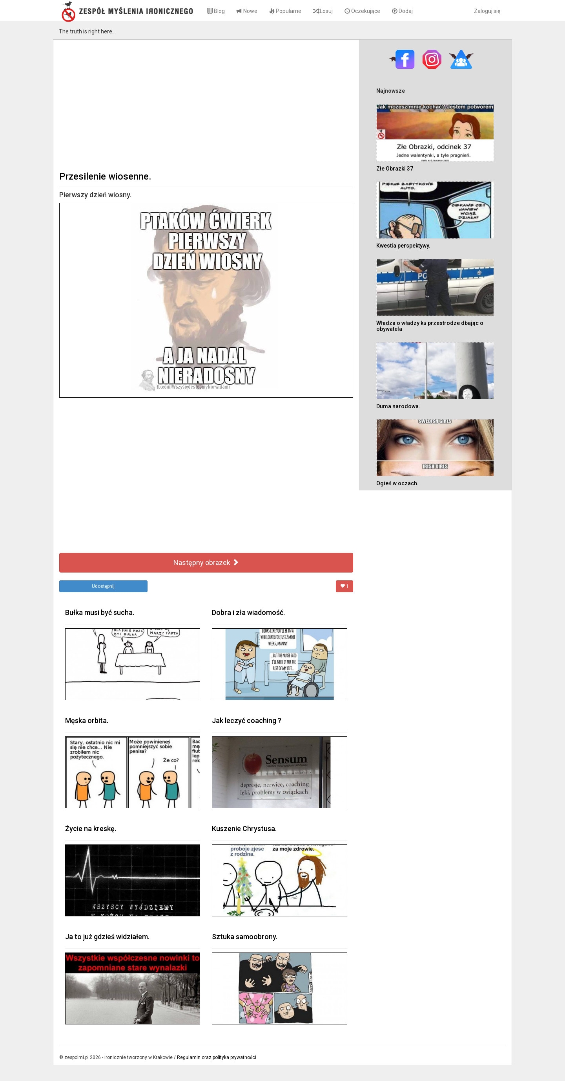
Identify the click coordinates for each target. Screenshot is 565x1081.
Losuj (323, 11)
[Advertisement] (206, 105)
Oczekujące (362, 11)
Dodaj (402, 11)
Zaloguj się (487, 11)
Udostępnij (103, 586)
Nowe (247, 11)
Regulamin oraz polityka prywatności (216, 1057)
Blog (216, 11)
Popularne (285, 11)
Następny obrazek (206, 562)
